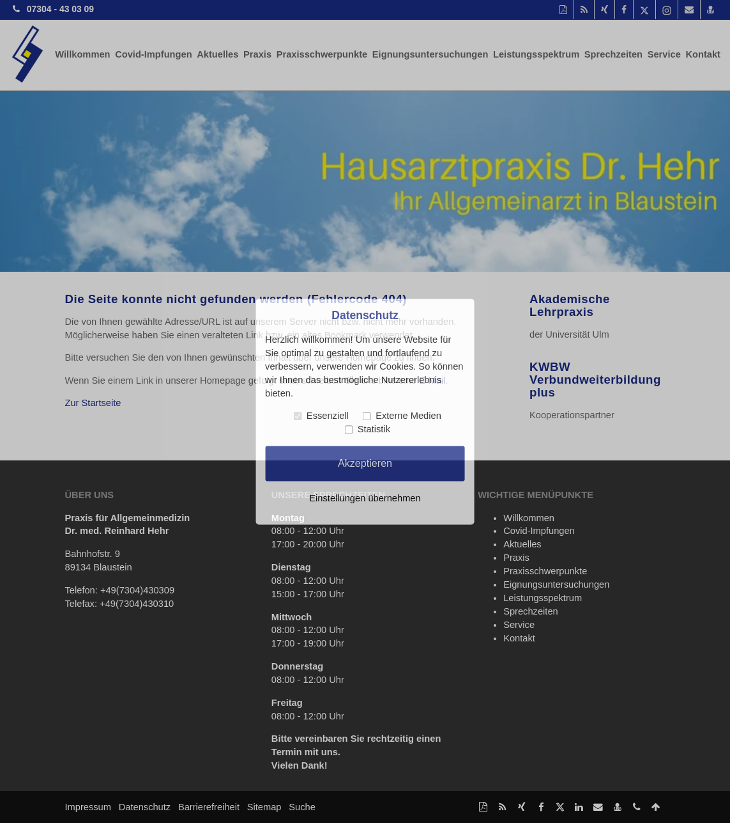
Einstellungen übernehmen (364, 498)
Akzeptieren (365, 463)
